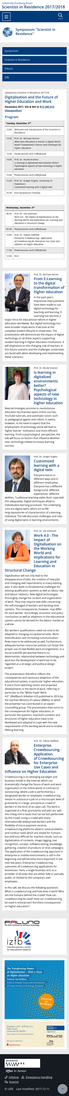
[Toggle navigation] (6, 16)
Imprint (12, 1082)
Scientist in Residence (17, 59)
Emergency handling (36, 1077)
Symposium (11, 51)
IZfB (7, 77)
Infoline (12, 1077)
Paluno (9, 68)
